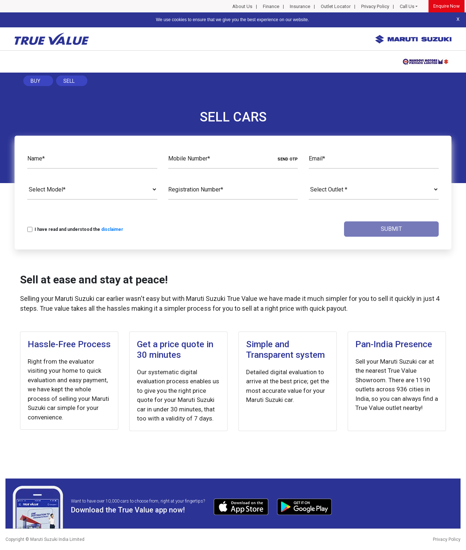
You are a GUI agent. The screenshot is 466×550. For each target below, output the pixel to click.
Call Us (407, 6)
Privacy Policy (375, 6)
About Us (242, 6)
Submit (391, 228)
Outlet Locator (336, 6)
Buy (35, 81)
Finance (271, 6)
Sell (69, 81)
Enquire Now (446, 6)
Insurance (300, 6)
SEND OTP (287, 159)
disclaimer (112, 229)
